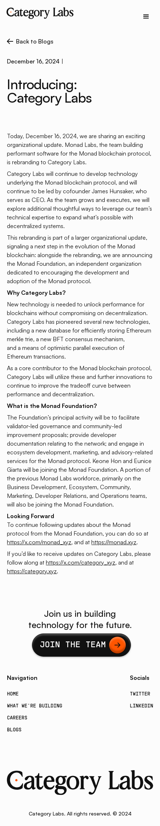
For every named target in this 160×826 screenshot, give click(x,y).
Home (13, 694)
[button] (146, 17)
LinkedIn (141, 706)
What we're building (34, 706)
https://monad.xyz (113, 542)
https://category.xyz (32, 571)
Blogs (14, 730)
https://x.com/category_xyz (80, 562)
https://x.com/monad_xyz (39, 542)
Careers (17, 718)
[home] (38, 13)
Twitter (140, 694)
